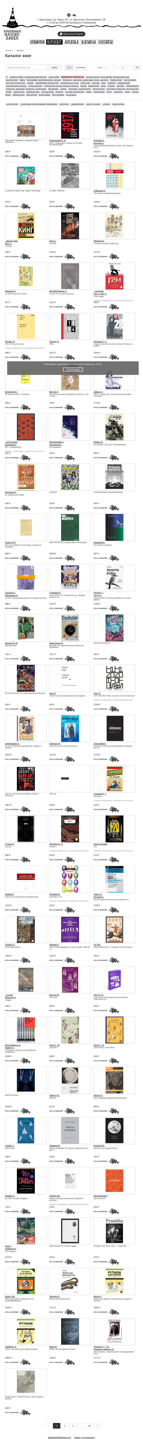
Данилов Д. (10, 997)
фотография (58, 95)
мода (103, 86)
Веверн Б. (98, 442)
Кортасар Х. (11, 492)
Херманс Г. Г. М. (101, 1347)
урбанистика (18, 95)
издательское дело (69, 83)
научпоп (120, 86)
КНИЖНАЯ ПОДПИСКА (72, 77)
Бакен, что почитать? (85, 1437)
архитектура (12, 80)
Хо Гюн (97, 945)
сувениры (118, 92)
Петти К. (98, 595)
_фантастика (118, 104)
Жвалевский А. (56, 442)
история (96, 83)
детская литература (15, 83)
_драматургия (77, 104)
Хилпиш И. (54, 1296)
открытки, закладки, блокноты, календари (26, 89)
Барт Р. (52, 693)
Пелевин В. (54, 894)
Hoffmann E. (11, 1249)
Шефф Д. (9, 894)
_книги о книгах (93, 104)
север (89, 92)
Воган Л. (98, 1296)
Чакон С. (98, 894)
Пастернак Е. (55, 445)
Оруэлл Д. (54, 341)
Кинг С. (8, 244)
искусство (85, 83)
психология (18, 92)
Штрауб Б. (99, 897)
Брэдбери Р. (11, 445)
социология (99, 92)
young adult (53, 77)
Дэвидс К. (98, 392)
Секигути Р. (10, 542)
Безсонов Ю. (11, 392)
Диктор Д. (98, 1095)
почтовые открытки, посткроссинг (122, 89)
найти (54, 67)
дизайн (30, 83)
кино (103, 83)
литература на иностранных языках (61, 86)
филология (31, 95)
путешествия (47, 92)
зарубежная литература (47, 83)
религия (59, 92)
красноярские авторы (16, 86)
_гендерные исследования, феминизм (38, 104)
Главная (9, 50)
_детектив (63, 104)
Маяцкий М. (99, 542)
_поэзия (106, 104)
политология (98, 89)
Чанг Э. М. (99, 995)
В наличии (80, 67)
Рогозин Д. (99, 143)
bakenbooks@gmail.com (59, 1437)
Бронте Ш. (54, 995)
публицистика (32, 92)
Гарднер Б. (10, 593)
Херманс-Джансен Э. (104, 1349)
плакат (63, 89)
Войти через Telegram (71, 34)
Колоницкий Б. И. (57, 140)
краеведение (124, 83)
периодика (53, 89)
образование (132, 86)
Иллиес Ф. (10, 341)
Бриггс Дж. (10, 1296)
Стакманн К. (55, 593)
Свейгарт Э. (11, 1347)
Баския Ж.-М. (11, 643)
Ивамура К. (99, 241)
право (9, 92)
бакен (22, 80)
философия (44, 95)
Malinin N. (9, 1048)
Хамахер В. (54, 1145)
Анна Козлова (100, 844)
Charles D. (10, 945)
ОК (137, 67)
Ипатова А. (99, 140)
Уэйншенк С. (100, 191)
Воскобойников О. (58, 291)
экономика (71, 95)
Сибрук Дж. (54, 1196)
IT (7, 77)
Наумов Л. (54, 945)
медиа (83, 86)
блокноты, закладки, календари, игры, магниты (85, 80)
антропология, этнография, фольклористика (107, 77)
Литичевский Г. (101, 1196)
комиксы (112, 83)
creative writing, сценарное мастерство (28, 77)
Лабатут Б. (54, 1095)
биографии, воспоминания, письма (44, 80)
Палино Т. (98, 593)
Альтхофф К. (100, 743)
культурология (35, 86)
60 (89, 1426)
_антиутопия (12, 104)
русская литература (74, 92)
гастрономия (130, 80)
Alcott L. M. (54, 1045)
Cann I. (8, 1246)
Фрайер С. (10, 1196)
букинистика (116, 80)
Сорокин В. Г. (100, 794)
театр (127, 92)
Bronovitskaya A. (13, 1045)
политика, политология (79, 89)
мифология (93, 86)
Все (69, 67)
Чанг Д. (97, 693)
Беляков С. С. (100, 341)
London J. (9, 1145)
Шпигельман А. (12, 743)
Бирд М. (53, 1347)
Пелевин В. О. (56, 844)
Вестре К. (54, 392)
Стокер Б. (9, 844)
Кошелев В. (99, 1145)
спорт (109, 92)
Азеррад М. (54, 743)
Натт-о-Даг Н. (100, 294)
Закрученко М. (56, 643)
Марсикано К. (11, 595)
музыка (111, 86)
